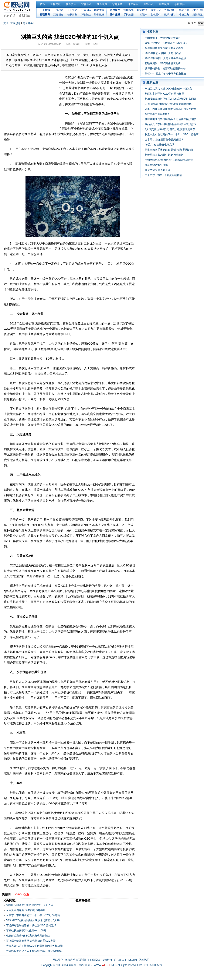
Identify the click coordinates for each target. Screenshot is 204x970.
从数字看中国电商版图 (157, 114)
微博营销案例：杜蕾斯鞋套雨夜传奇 (165, 68)
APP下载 (198, 9)
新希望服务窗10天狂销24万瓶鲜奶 (164, 154)
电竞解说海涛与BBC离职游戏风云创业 (28, 935)
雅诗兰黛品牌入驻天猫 (157, 170)
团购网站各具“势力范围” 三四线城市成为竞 (169, 159)
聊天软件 (142, 9)
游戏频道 (164, 4)
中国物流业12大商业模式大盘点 (163, 37)
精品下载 (184, 9)
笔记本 (143, 14)
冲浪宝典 (184, 14)
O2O (18, 894)
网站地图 (144, 959)
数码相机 (169, 14)
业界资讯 (55, 4)
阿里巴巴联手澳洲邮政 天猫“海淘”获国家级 (169, 149)
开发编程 (133, 4)
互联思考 (45, 14)
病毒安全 (156, 9)
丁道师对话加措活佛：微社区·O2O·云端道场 (31, 925)
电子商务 (72, 14)
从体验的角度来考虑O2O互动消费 (164, 48)
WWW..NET (105, 965)
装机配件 (156, 14)
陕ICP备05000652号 (151, 965)
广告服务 (119, 959)
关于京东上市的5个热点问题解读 (163, 175)
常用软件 (115, 9)
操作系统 (128, 9)
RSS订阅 (131, 959)
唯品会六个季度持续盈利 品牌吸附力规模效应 (170, 124)
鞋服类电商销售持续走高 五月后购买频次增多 (170, 119)
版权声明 (70, 959)
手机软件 (179, 4)
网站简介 (58, 959)
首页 (42, 4)
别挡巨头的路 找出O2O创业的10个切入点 (29, 905)
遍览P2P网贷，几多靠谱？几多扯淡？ (166, 43)
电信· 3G (86, 9)
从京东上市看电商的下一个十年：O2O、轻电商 (171, 134)
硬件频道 (102, 4)
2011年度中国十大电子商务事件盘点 (165, 58)
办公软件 (169, 9)
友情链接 (107, 959)
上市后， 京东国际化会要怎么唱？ (164, 139)
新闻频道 (198, 14)
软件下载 (86, 4)
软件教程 (71, 4)
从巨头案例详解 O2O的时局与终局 (25, 910)
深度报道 (58, 14)
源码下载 (148, 4)
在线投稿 (95, 959)
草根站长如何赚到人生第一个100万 (26, 930)
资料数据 (99, 14)
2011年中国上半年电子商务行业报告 (165, 73)
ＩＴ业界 (72, 9)
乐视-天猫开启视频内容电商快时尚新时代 (168, 103)
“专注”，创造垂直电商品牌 (159, 144)
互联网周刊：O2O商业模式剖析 (163, 63)
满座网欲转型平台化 (156, 165)
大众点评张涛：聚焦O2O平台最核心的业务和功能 (34, 945)
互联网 (60, 9)
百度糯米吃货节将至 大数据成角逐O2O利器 (31, 940)
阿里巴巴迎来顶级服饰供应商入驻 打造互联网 (170, 109)
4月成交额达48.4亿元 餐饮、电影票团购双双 (170, 129)
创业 (26, 894)
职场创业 (86, 14)
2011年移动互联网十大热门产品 (163, 53)
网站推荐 (99, 9)
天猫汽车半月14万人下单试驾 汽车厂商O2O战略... (34, 950)
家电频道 (117, 4)
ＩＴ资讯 (45, 9)
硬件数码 (115, 14)
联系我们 (82, 959)
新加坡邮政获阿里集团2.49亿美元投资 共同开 (170, 98)
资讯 (5, 23)
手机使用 (128, 14)
